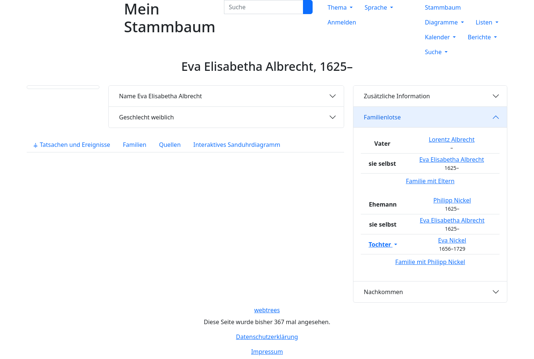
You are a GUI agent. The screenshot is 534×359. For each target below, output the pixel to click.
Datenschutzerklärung (267, 337)
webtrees (267, 310)
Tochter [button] (381, 244)
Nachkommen (383, 292)
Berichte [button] (480, 37)
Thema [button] (337, 7)
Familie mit (430, 262)
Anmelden (341, 22)
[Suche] (308, 7)
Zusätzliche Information (397, 96)
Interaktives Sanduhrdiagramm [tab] (236, 145)
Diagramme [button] (442, 22)
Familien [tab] (134, 145)
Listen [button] (485, 22)
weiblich (146, 117)
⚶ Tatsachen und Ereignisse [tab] (71, 145)
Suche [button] (434, 52)
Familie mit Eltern (430, 181)
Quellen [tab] (170, 145)
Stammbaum (443, 7)
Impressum (267, 352)
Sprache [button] (377, 7)
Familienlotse (382, 117)
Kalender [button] (438, 37)
